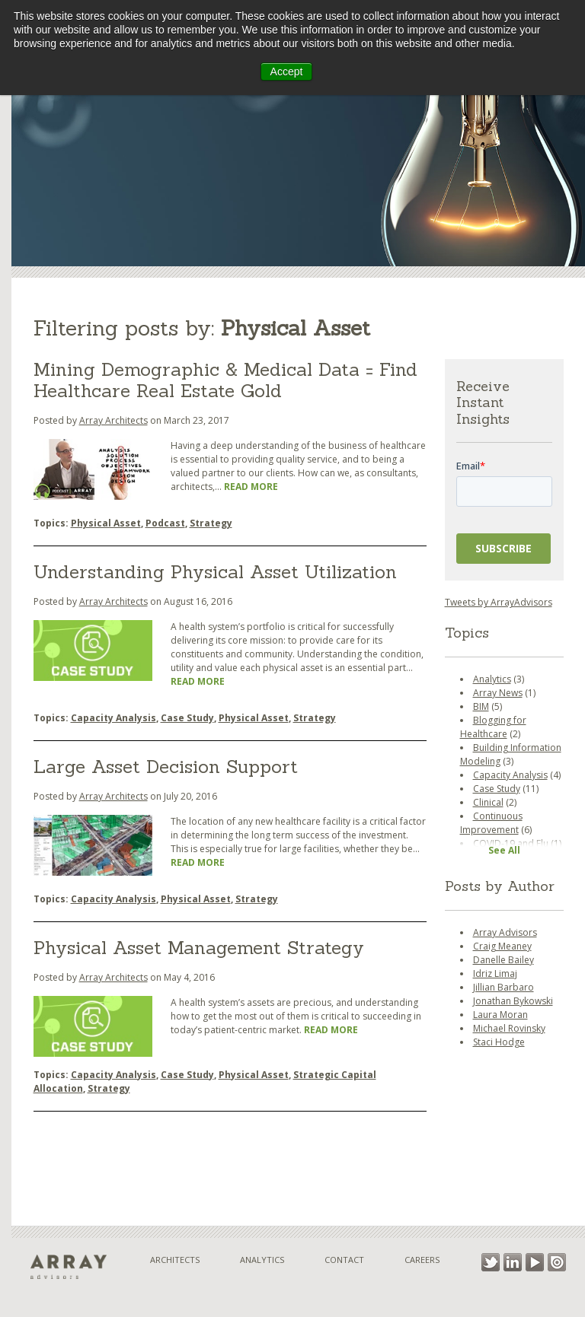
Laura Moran (500, 1014)
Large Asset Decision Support (166, 766)
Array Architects (113, 420)
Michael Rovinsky (509, 1028)
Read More (251, 486)
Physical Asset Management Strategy (199, 947)
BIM (481, 706)
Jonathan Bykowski (513, 1000)
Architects (175, 1259)
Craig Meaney (502, 946)
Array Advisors (505, 932)
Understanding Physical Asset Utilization (215, 572)
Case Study (187, 717)
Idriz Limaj (495, 973)
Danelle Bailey (503, 959)
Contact (344, 1259)
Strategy (211, 523)
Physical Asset (106, 523)
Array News (498, 692)
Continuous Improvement (491, 823)
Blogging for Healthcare (493, 727)
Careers (422, 1259)
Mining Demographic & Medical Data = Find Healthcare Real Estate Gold (225, 380)
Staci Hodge (499, 1041)
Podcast (165, 523)
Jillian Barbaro (503, 987)
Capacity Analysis (113, 717)
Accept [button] (286, 71)
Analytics (492, 679)
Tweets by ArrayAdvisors (498, 602)
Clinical (488, 802)
